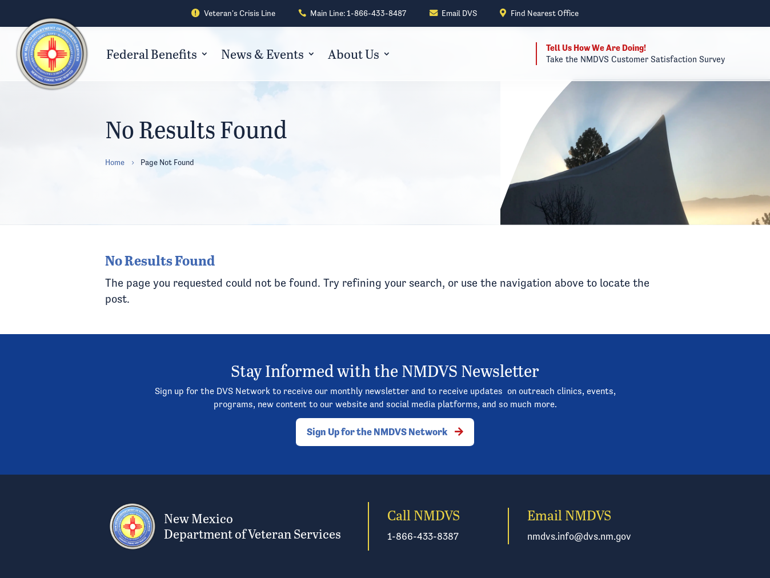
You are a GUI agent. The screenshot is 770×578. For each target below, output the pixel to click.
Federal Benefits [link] (151, 53)
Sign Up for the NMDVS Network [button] (377, 431)
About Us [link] (353, 53)
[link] (233, 13)
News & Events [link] (262, 53)
